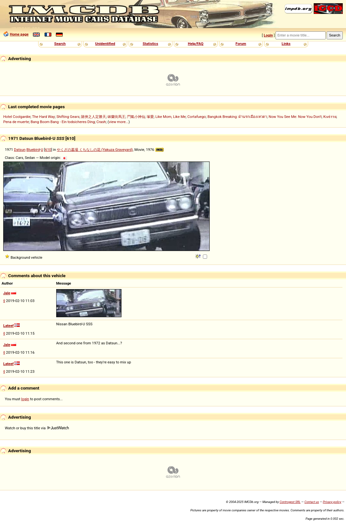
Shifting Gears (68, 116)
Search (60, 43)
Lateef (8, 325)
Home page (19, 34)
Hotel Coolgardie (16, 116)
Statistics (150, 43)
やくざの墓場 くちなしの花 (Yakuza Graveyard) (95, 149)
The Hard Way (43, 116)
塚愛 (150, 116)
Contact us (311, 502)
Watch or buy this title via (37, 428)
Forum (241, 43)
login (25, 399)
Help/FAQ (195, 43)
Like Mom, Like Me (170, 116)
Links (286, 43)
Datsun (20, 149)
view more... (119, 122)
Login (268, 35)
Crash (101, 122)
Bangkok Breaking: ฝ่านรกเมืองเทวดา (237, 116)
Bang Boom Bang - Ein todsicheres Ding (63, 122)
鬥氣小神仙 (136, 116)
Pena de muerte (16, 122)
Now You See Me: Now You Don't (295, 116)
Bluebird (33, 149)
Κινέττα (329, 116)
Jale (6, 293)
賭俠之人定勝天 (93, 116)
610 (48, 149)
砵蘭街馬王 (116, 116)
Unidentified (105, 43)
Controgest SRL (289, 502)
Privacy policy (332, 502)
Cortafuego (196, 116)
